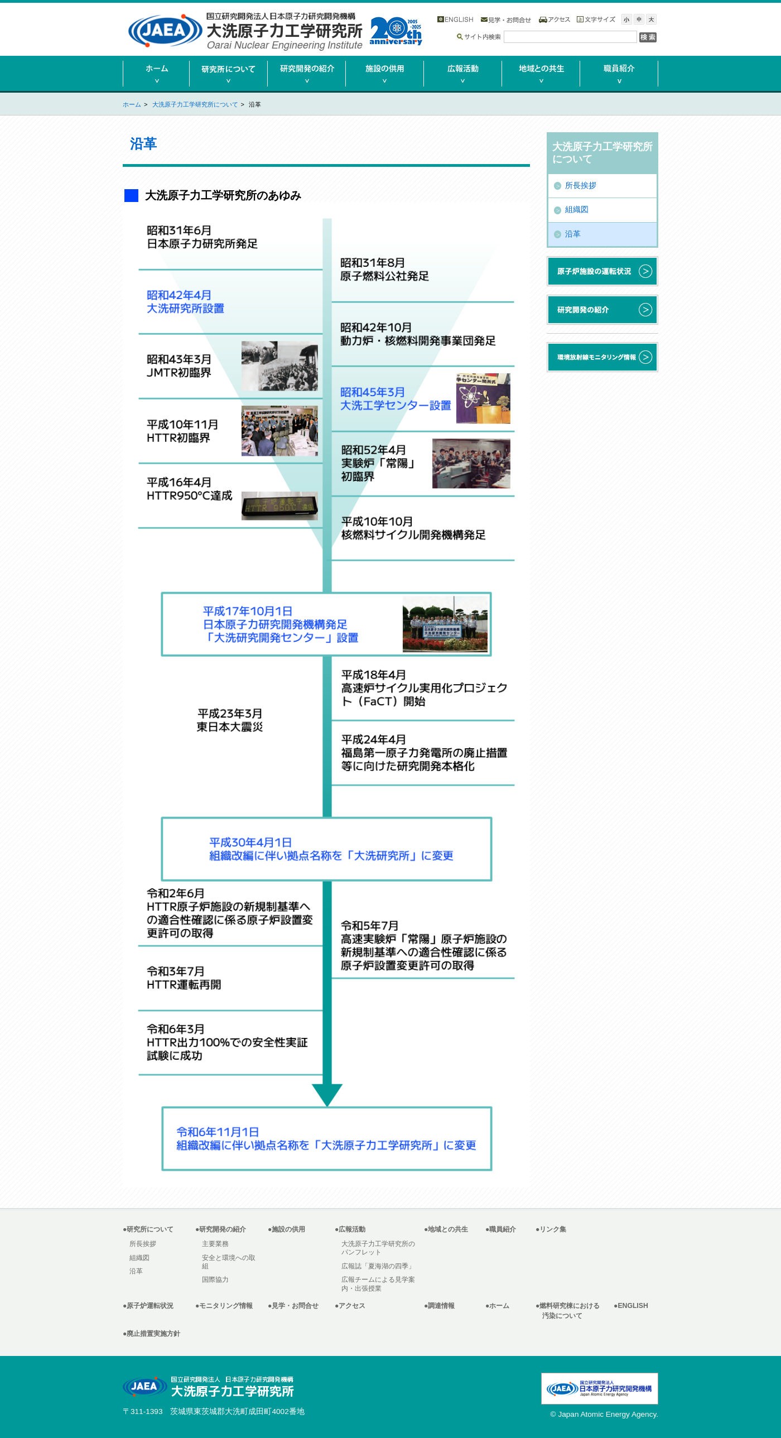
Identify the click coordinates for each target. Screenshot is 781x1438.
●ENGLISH (631, 1306)
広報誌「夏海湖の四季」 (378, 1266)
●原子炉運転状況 (148, 1306)
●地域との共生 (446, 1229)
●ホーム (497, 1306)
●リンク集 (551, 1229)
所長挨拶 (580, 185)
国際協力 (215, 1279)
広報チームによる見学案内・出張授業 (378, 1284)
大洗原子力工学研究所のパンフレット (378, 1248)
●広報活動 (350, 1229)
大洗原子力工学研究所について (195, 104)
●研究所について (148, 1229)
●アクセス (350, 1306)
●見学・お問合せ (293, 1306)
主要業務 (215, 1244)
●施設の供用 (286, 1229)
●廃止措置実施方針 (151, 1334)
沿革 (573, 234)
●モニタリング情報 (224, 1306)
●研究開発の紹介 (220, 1229)
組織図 (577, 209)
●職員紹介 (500, 1229)
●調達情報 (439, 1306)
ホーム (132, 104)
